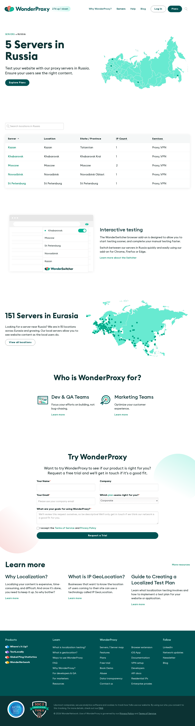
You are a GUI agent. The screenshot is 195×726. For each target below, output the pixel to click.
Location (50, 139)
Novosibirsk (15, 174)
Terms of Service (64, 528)
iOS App (136, 652)
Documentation (140, 658)
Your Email (43, 495)
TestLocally (14, 652)
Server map (117, 647)
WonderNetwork (17, 662)
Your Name (44, 481)
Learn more (58, 414)
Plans (175, 9)
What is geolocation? (65, 652)
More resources (181, 564)
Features (105, 652)
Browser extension (141, 647)
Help (133, 9)
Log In (158, 9)
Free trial (105, 663)
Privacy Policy (88, 528)
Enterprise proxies (141, 684)
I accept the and (66, 528)
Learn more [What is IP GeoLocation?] (75, 598)
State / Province (91, 139)
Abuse (103, 673)
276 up (56, 9)
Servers (121, 9)
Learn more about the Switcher (118, 258)
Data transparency (111, 678)
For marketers (61, 678)
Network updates (173, 652)
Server (12, 139)
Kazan (12, 147)
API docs (136, 673)
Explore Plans (17, 82)
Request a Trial (97, 535)
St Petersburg (17, 183)
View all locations (20, 342)
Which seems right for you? (120, 495)
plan (110, 495)
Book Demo (106, 668)
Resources (58, 684)
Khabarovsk (15, 156)
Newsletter (169, 658)
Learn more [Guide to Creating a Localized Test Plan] (138, 604)
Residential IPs (139, 678)
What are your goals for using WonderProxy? (64, 509)
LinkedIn (168, 647)
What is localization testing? (69, 647)
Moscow (13, 165)
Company (105, 481)
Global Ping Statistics (21, 657)
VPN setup (137, 663)
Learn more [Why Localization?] (12, 598)
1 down (64, 9)
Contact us (106, 684)
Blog (143, 9)
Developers (137, 668)
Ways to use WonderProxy (68, 658)
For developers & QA (64, 673)
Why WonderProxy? (100, 9)
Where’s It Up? (16, 646)
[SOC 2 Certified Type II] (28, 709)
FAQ (55, 663)
